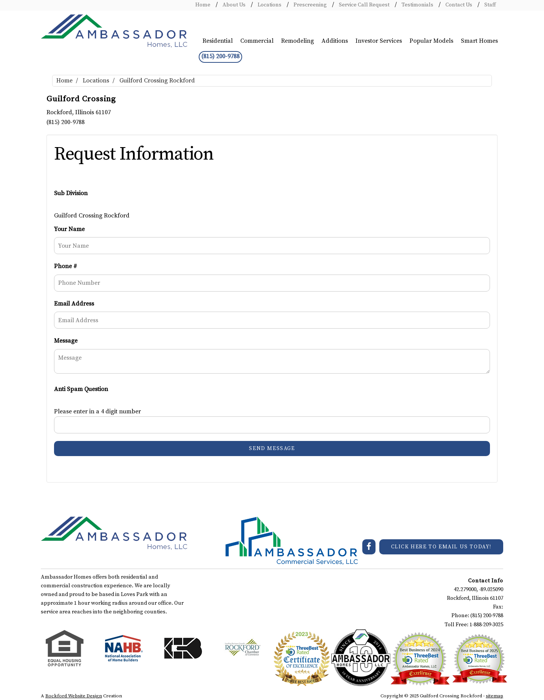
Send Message (272, 448)
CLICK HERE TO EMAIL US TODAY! (441, 546)
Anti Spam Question (81, 389)
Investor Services (378, 41)
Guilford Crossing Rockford (157, 80)
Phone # (65, 266)
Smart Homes (479, 41)
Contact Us (458, 5)
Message (65, 341)
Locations (269, 5)
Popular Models (431, 41)
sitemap (494, 696)
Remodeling (297, 41)
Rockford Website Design (73, 696)
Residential (217, 41)
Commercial (257, 41)
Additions (334, 41)
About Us (233, 5)
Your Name (69, 229)
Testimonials (416, 5)
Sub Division (71, 193)
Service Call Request (363, 5)
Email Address (74, 303)
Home (202, 5)
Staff (489, 5)
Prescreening (309, 5)
